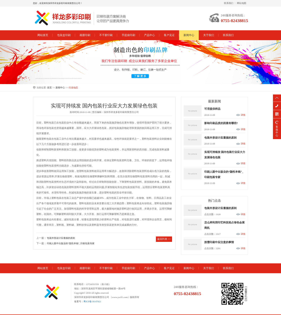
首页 (49, 87)
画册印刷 (85, 35)
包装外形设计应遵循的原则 (61, 238)
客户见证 (169, 35)
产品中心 (149, 35)
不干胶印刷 (106, 35)
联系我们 (228, 3)
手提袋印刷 (128, 35)
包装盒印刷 (64, 35)
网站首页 (42, 35)
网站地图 (241, 3)
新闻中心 (189, 35)
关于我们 (208, 35)
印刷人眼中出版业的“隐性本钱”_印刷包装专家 (70, 243)
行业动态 (73, 87)
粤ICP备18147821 (92, 301)
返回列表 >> (164, 239)
